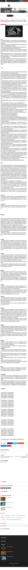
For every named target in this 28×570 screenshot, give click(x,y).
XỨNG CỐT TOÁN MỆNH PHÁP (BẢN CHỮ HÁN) (13, 522)
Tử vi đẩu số (3, 522)
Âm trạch (2, 518)
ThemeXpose (16, 566)
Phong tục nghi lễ (8, 520)
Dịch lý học (13, 518)
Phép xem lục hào (9, 505)
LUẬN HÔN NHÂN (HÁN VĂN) (20, 518)
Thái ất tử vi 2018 (18, 520)
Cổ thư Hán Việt (6, 19)
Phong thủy (2, 520)
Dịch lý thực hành (9, 510)
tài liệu (13, 520)
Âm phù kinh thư (9, 500)
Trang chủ (3, 16)
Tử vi (23, 520)
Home (1, 19)
